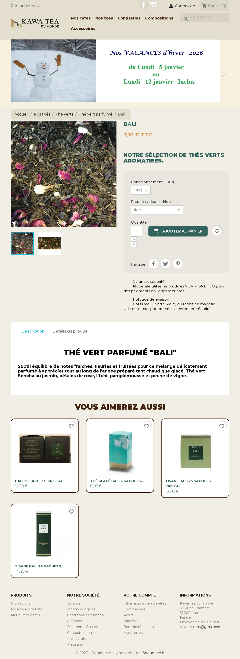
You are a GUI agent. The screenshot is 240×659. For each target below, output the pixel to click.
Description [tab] (33, 331)
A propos (74, 621)
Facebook (143, 5)
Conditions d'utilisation (85, 615)
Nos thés (104, 18)
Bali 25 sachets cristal (39, 481)
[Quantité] (136, 231)
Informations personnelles (145, 603)
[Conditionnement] (141, 190)
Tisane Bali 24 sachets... (39, 566)
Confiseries (129, 18)
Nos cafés (81, 18)
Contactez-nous (26, 6)
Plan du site (76, 638)
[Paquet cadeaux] (157, 209)
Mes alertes (133, 633)
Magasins (75, 644)
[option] (120, 70)
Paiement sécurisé (82, 627)
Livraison (74, 603)
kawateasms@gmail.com (200, 627)
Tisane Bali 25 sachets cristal (188, 483)
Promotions (20, 603)
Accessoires (83, 28)
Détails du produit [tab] (70, 331)
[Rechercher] (204, 17)
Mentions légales (81, 609)
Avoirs (128, 615)
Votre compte (140, 595)
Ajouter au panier (178, 231)
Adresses (131, 621)
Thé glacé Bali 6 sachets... (117, 481)
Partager (153, 263)
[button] (27, 70)
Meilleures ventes (25, 615)
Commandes (134, 609)
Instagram (154, 5)
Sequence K (154, 653)
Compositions (159, 18)
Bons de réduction (139, 627)
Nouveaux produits (26, 609)
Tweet (165, 263)
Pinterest (177, 263)
